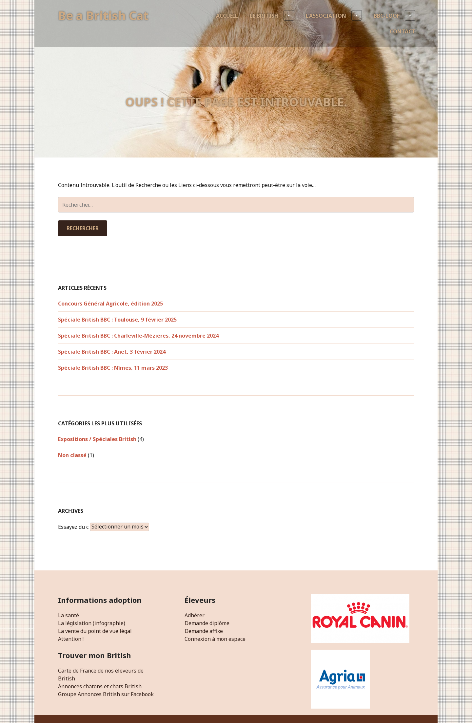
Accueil (227, 15)
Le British (272, 15)
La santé (68, 615)
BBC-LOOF (394, 15)
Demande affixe (204, 631)
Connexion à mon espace (215, 638)
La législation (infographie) (91, 623)
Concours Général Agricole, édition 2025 (110, 303)
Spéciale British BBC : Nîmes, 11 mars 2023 (113, 367)
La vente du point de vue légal (95, 631)
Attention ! (71, 638)
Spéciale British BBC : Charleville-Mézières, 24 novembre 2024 (138, 335)
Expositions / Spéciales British (97, 439)
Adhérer (195, 615)
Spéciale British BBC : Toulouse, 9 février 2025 (117, 319)
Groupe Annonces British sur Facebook (106, 694)
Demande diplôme (207, 623)
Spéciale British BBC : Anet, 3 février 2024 (112, 351)
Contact (402, 31)
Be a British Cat (103, 16)
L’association (334, 15)
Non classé (72, 455)
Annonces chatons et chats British (100, 686)
